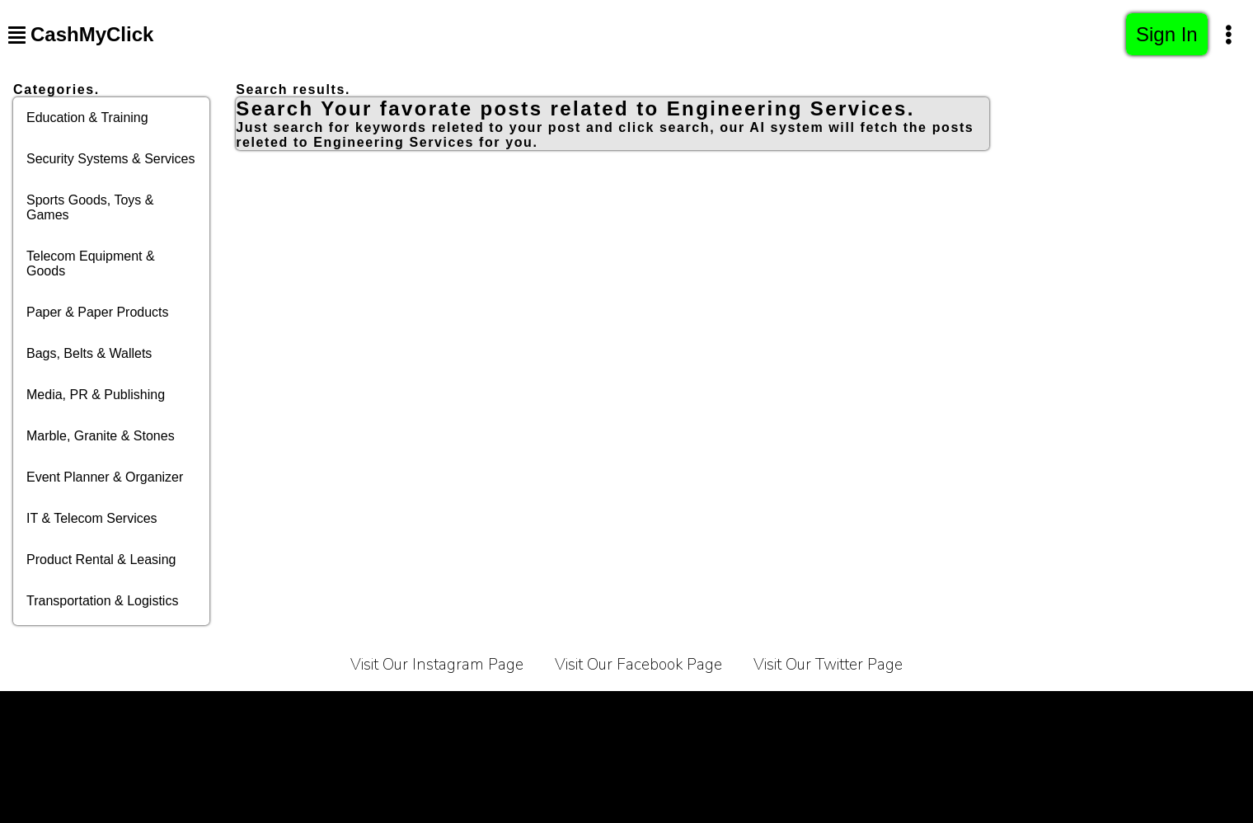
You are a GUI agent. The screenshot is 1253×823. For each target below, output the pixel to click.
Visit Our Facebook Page (638, 664)
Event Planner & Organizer (104, 477)
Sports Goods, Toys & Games (89, 207)
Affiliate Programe (743, 711)
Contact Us (628, 711)
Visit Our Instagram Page (436, 664)
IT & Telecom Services (91, 518)
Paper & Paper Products (97, 312)
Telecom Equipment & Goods (90, 263)
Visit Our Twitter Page (828, 664)
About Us (538, 711)
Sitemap (1028, 711)
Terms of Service (250, 711)
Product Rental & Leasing (101, 560)
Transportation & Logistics (102, 601)
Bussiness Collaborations (900, 711)
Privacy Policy (370, 711)
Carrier (461, 711)
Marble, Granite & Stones (100, 436)
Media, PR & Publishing (95, 395)
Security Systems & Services (110, 159)
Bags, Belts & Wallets (89, 353)
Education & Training (87, 118)
